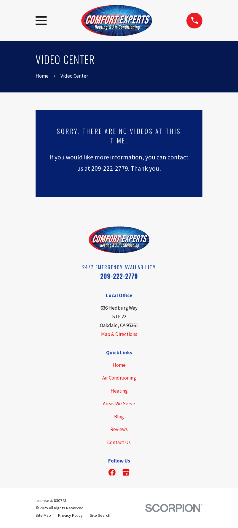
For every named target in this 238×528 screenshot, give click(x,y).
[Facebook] (112, 472)
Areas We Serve (119, 403)
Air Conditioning (119, 378)
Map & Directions (119, 334)
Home (119, 365)
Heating (119, 391)
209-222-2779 (119, 276)
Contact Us (119, 442)
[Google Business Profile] (126, 472)
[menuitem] (43, 515)
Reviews (119, 429)
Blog (119, 416)
